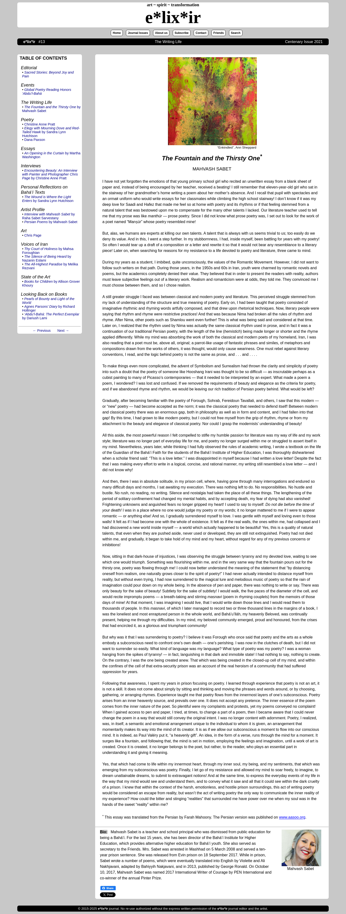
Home (117, 33)
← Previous (41, 330)
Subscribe (182, 33)
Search (236, 33)
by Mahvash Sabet (50, 222)
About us (161, 33)
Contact (201, 33)
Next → (63, 330)
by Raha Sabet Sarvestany (48, 216)
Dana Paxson (34, 140)
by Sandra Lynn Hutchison (51, 132)
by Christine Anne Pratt (50, 174)
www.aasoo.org (292, 817)
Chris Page (32, 235)
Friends (218, 33)
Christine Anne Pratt (39, 124)
